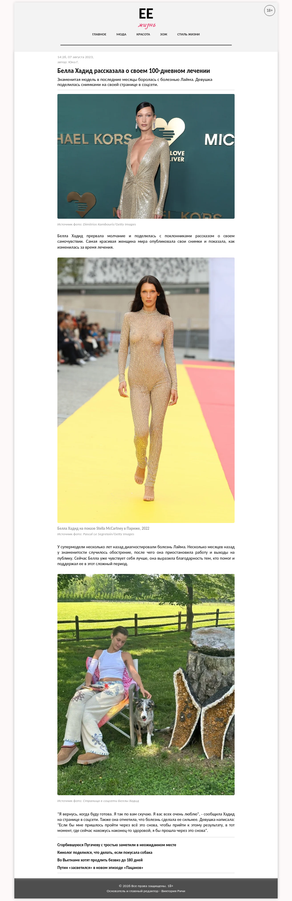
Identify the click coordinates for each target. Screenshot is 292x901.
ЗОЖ (164, 34)
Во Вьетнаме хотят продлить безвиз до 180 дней (100, 860)
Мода (121, 34)
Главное (99, 34)
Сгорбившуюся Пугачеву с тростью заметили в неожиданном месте (116, 844)
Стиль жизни (188, 34)
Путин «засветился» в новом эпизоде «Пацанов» (100, 867)
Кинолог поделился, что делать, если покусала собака (104, 852)
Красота (143, 34)
